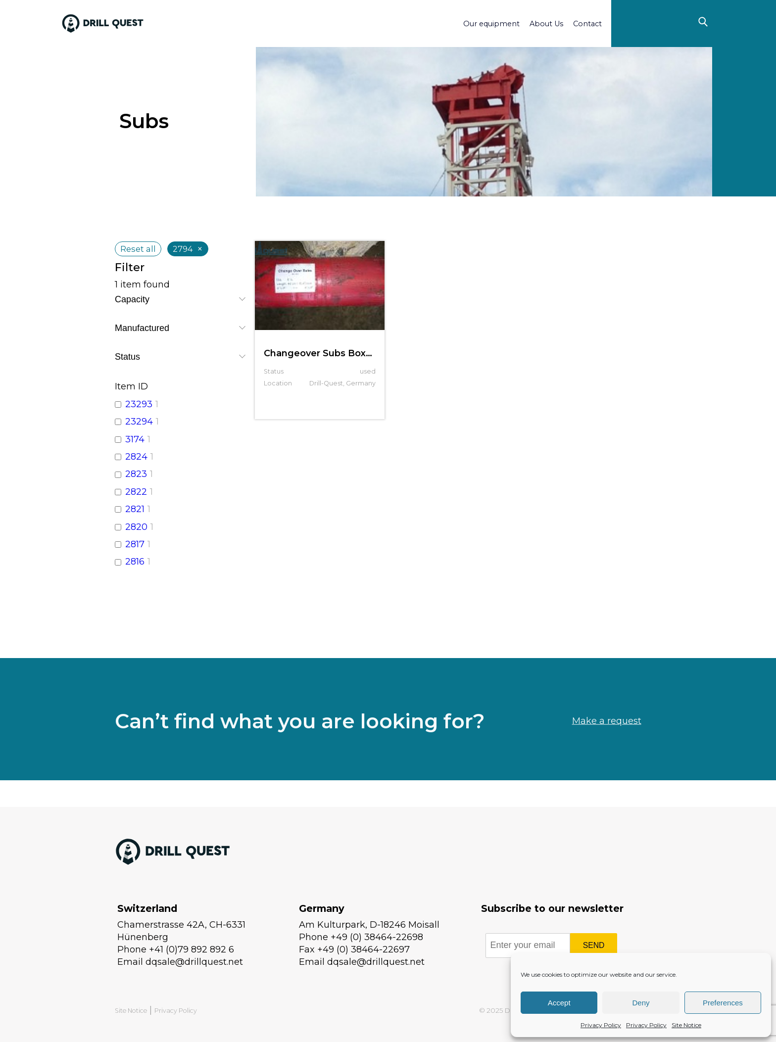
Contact (587, 23)
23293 (138, 404)
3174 (135, 439)
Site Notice (686, 1025)
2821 (135, 509)
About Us (546, 23)
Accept (559, 1002)
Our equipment (491, 23)
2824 (136, 456)
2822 (136, 491)
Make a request (606, 745)
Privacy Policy (601, 1025)
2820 (136, 526)
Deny (640, 1002)
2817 (135, 544)
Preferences (723, 1002)
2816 (135, 561)
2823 (136, 474)
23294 (139, 421)
